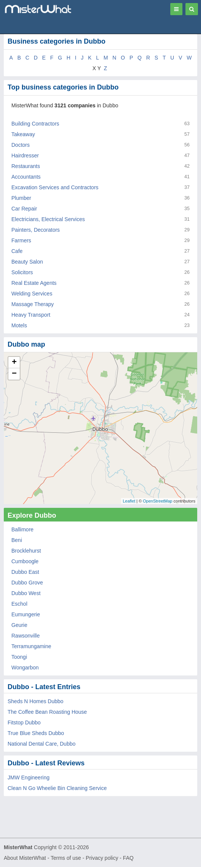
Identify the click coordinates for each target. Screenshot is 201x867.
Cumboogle (25, 561)
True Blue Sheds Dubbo (36, 733)
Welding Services (31, 294)
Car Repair (24, 209)
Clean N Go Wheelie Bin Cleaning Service (57, 788)
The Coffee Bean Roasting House (47, 712)
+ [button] (14, 362)
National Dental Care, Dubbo (41, 744)
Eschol (19, 604)
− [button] (14, 374)
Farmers (21, 240)
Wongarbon (25, 667)
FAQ (128, 858)
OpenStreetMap (158, 501)
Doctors (20, 145)
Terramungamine (31, 646)
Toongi (19, 657)
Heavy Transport (30, 315)
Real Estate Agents (34, 283)
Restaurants (25, 166)
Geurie (19, 625)
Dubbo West (26, 593)
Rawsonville (25, 636)
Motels (19, 325)
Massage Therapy (32, 304)
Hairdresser (25, 155)
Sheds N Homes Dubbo (35, 701)
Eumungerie (25, 614)
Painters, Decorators (35, 230)
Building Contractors (35, 124)
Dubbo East (25, 572)
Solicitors (22, 272)
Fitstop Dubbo (24, 722)
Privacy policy (102, 858)
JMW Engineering (29, 777)
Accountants (26, 177)
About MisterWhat (25, 858)
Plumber (21, 198)
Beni (16, 540)
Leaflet (129, 501)
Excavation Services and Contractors (55, 187)
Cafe (17, 251)
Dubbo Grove (27, 583)
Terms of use (65, 858)
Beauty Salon (27, 262)
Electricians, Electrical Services (48, 219)
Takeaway (23, 134)
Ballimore (22, 529)
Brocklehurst (26, 551)
